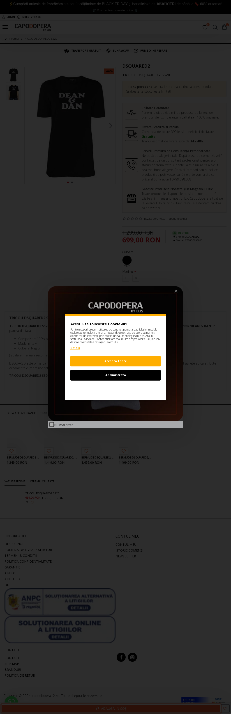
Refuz (115, 389)
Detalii (75, 348)
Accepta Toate (115, 361)
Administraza (115, 375)
